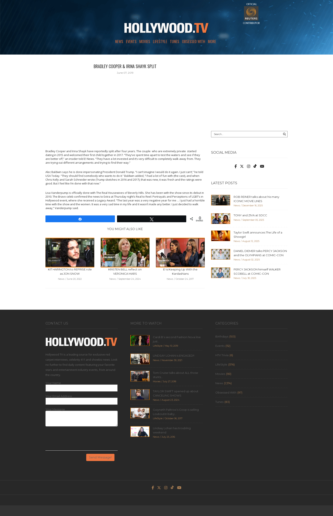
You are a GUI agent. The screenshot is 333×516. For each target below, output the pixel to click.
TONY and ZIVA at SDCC (250, 215)
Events (131, 41)
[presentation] (77, 440)
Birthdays (221, 336)
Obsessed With (193, 41)
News (119, 41)
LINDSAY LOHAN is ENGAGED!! (173, 355)
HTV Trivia (222, 355)
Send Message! (100, 457)
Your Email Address (58, 396)
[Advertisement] (249, 92)
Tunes (174, 41)
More (212, 41)
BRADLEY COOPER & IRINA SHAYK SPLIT (125, 66)
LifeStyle (160, 41)
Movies (144, 41)
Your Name (53, 383)
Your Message (55, 409)
